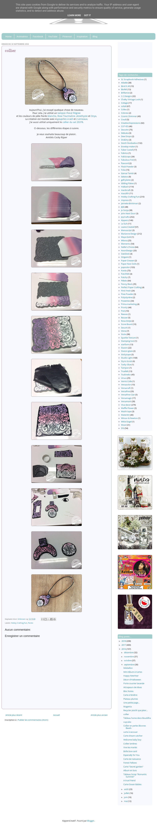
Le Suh (124, 223)
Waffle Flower (127, 408)
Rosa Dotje (126, 321)
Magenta (127, 706)
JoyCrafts (125, 217)
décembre (129, 652)
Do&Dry (124, 139)
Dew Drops (126, 136)
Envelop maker (128, 146)
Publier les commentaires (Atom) (33, 720)
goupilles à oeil (65, 118)
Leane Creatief (127, 227)
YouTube (52, 36)
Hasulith (125, 193)
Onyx (93, 115)
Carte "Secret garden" (133, 766)
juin (126, 797)
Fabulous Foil (127, 160)
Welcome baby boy (132, 739)
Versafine (125, 391)
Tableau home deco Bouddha (137, 718)
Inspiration (82, 36)
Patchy (124, 277)
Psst (123, 311)
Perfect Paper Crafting (131, 287)
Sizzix (123, 334)
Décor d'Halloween (132, 679)
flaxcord (125, 163)
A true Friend (129, 780)
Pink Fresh (126, 290)
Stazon (124, 347)
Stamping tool (127, 341)
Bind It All (125, 86)
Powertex (125, 301)
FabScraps (126, 156)
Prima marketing (129, 304)
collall (123, 106)
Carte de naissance (132, 759)
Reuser (124, 317)
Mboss (124, 240)
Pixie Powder (127, 294)
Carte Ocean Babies (132, 784)
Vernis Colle (126, 381)
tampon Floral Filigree (69, 113)
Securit (124, 327)
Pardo (30, 623)
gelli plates (126, 180)
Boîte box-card (130, 751)
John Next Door (128, 213)
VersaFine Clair (128, 394)
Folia (123, 170)
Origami (124, 257)
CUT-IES (124, 126)
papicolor (125, 267)
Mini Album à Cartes (132, 672)
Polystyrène (126, 297)
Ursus (123, 378)
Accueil (56, 715)
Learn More (74, 15)
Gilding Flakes (127, 183)
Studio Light (126, 357)
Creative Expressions (130, 123)
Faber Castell (127, 150)
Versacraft (125, 388)
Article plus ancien (99, 715)
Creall (123, 119)
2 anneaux (81, 118)
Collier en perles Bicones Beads (134, 726)
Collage (124, 103)
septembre (129, 664)
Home (8, 36)
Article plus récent (13, 715)
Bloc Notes (128, 691)
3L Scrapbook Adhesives (132, 79)
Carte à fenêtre (130, 695)
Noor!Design (127, 250)
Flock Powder (127, 166)
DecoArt (125, 129)
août (126, 789)
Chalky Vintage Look (130, 99)
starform (125, 344)
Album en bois (130, 770)
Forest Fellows (130, 762)
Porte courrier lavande (133, 683)
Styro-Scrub (126, 361)
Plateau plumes (130, 699)
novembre (129, 656)
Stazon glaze (127, 351)
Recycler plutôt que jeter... (135, 710)
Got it (87, 15)
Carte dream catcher (132, 735)
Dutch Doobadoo (129, 143)
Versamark (126, 401)
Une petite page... (131, 702)
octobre (128, 660)
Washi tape (126, 411)
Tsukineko (126, 374)
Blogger (90, 820)
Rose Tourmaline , (66, 115)
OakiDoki (125, 254)
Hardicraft (125, 190)
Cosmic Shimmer (129, 116)
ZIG (122, 428)
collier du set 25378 (72, 122)
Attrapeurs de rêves (132, 687)
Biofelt (124, 89)
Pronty (124, 307)
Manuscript (126, 230)
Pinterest (67, 36)
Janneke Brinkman (129, 203)
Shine (123, 331)
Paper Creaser (127, 260)
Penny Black (126, 284)
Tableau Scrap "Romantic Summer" (135, 775)
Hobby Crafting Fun (19, 623)
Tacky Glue (126, 364)
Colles (124, 109)
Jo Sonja (124, 210)
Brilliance (125, 92)
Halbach (125, 186)
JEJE (122, 207)
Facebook (38, 36)
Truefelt (124, 371)
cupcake (127, 722)
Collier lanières (130, 743)
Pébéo (124, 280)
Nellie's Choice (127, 247)
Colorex (124, 113)
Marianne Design (129, 233)
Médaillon (128, 668)
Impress (125, 200)
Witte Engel (126, 421)
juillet (127, 793)
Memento (125, 243)
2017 (124, 645)
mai (126, 801)
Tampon (125, 368)
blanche (52, 115)
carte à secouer (130, 732)
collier (126, 714)
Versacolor (126, 384)
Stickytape (126, 354)
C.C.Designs (126, 96)
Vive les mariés (130, 747)
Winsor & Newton (129, 418)
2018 (124, 641)
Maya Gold (126, 237)
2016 (124, 649)
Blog (95, 36)
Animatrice (22, 36)
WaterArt (125, 415)
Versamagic (126, 398)
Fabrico (124, 153)
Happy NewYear (130, 675)
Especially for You (131, 755)
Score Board (126, 324)
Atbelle (124, 82)
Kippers (124, 220)
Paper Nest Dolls (128, 264)
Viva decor (126, 405)
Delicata (124, 133)
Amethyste (82, 115)
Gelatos (124, 176)
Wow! (123, 425)
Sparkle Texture (128, 337)
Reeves (124, 314)
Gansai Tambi (127, 173)
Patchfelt (125, 274)
